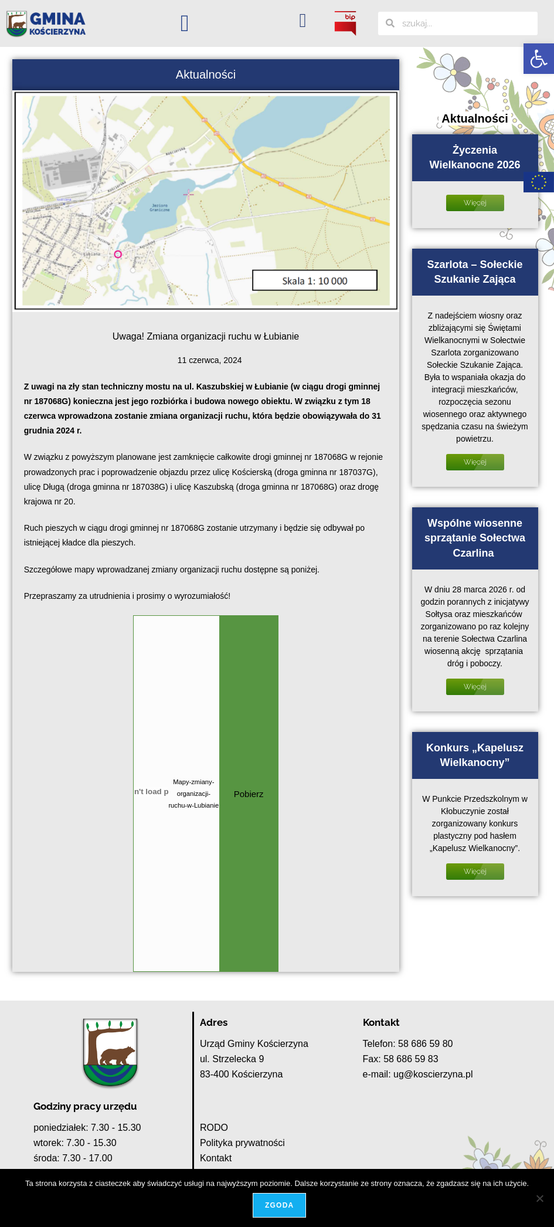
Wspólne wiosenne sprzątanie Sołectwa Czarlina (474, 537)
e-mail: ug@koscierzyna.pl (418, 1074)
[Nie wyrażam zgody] (539, 1198)
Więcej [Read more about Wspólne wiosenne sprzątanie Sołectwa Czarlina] (475, 687)
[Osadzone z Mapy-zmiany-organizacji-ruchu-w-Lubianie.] (151, 792)
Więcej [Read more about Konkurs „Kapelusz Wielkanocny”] (475, 871)
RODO (214, 1128)
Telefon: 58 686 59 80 (408, 1044)
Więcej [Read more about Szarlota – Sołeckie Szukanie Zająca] (475, 462)
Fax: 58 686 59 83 (401, 1059)
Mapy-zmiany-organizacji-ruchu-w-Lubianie (193, 793)
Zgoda (280, 1206)
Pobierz (249, 794)
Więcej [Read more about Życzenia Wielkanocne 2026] (475, 203)
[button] (539, 58)
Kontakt (216, 1158)
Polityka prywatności (242, 1143)
